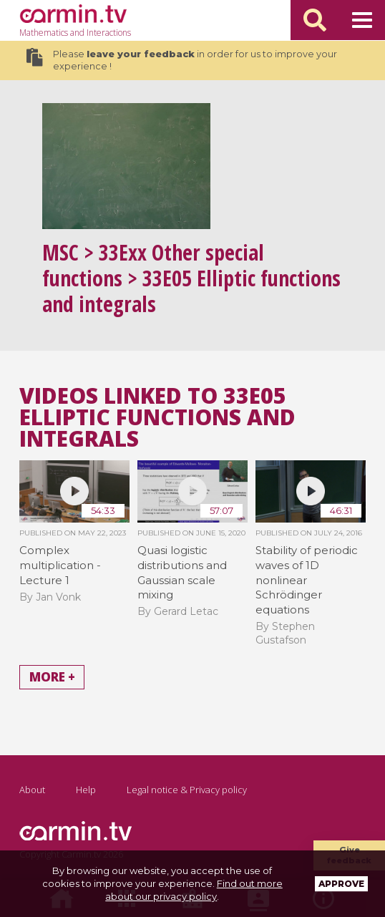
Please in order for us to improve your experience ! (181, 60)
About (32, 789)
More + (52, 677)
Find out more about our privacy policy (194, 890)
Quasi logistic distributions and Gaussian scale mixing (182, 572)
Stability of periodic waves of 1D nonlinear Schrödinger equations (306, 579)
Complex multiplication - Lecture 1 (60, 564)
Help (86, 789)
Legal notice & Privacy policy (187, 789)
